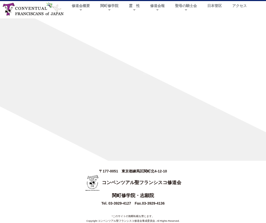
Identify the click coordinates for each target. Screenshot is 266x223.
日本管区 (214, 6)
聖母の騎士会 (186, 6)
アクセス (239, 6)
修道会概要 (81, 6)
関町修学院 (109, 6)
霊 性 (134, 6)
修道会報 (157, 6)
